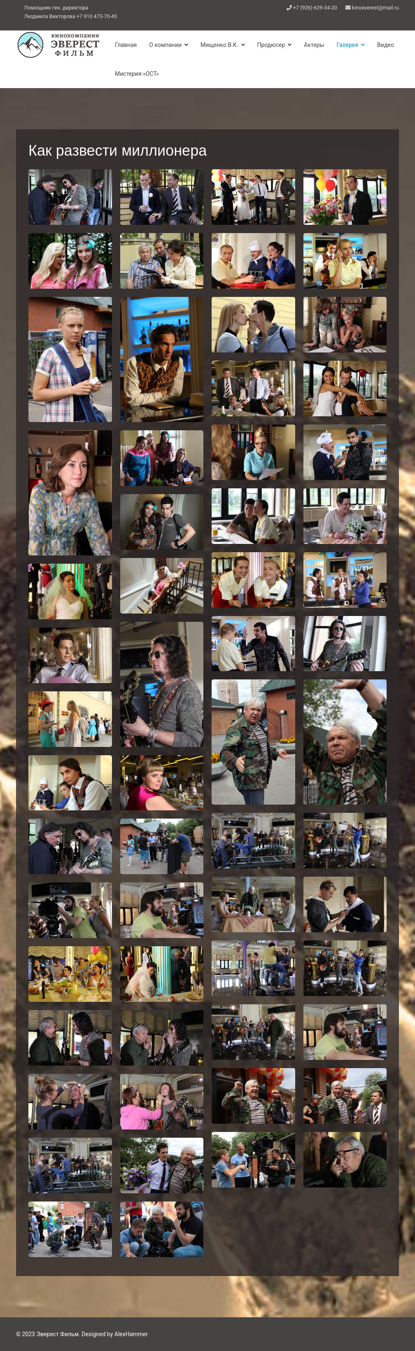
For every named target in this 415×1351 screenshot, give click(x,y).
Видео (385, 45)
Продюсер (271, 45)
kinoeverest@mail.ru (375, 8)
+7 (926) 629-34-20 (315, 8)
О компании (165, 45)
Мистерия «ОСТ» (137, 73)
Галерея (347, 45)
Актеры (314, 45)
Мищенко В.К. (219, 45)
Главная (126, 45)
